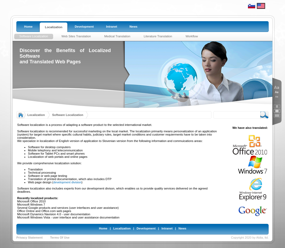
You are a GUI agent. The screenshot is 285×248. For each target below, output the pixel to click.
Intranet (167, 228)
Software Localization (67, 114)
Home (103, 228)
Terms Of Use (60, 237)
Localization (36, 114)
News (182, 228)
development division (67, 182)
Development (146, 228)
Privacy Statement (29, 237)
